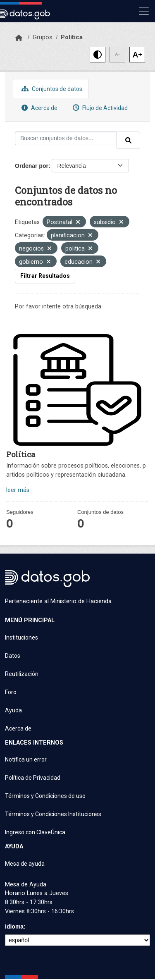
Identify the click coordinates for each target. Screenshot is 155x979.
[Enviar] (128, 140)
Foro (11, 692)
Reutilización (21, 674)
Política (72, 37)
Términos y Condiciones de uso (45, 796)
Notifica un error (26, 759)
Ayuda (13, 710)
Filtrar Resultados (45, 275)
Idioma (14, 926)
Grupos (42, 37)
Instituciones (21, 637)
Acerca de (38, 108)
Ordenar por (31, 165)
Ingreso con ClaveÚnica (35, 832)
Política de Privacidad (32, 777)
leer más (17, 490)
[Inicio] (18, 38)
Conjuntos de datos (50, 89)
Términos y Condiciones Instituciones (53, 814)
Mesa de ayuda (25, 863)
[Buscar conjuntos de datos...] (66, 138)
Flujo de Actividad (99, 108)
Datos (12, 655)
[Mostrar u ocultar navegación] (144, 11)
